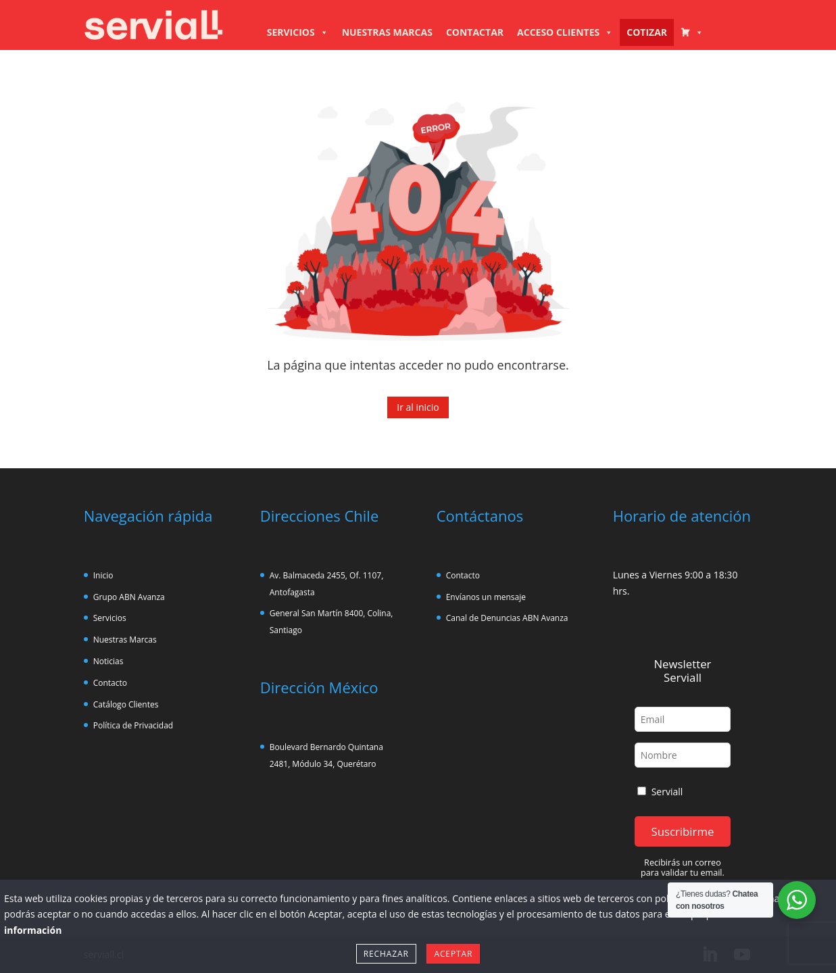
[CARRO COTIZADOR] (692, 32)
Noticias (108, 661)
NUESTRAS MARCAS (387, 32)
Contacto (110, 683)
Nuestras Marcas (125, 639)
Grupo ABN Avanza (129, 597)
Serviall (660, 791)
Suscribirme (682, 831)
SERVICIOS (297, 32)
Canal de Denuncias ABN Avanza (507, 618)
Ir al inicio (418, 407)
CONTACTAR (474, 32)
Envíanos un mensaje (486, 597)
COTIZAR (646, 32)
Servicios (109, 618)
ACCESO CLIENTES (565, 32)
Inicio (103, 575)
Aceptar (453, 953)
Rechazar (386, 953)
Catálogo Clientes (126, 704)
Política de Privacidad (133, 725)
